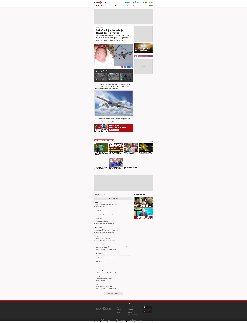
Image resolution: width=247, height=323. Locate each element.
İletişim (118, 314)
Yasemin (142, 320)
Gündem (103, 5)
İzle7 (132, 320)
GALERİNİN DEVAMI (127, 71)
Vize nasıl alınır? (131, 312)
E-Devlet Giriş (130, 311)
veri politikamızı (136, 321)
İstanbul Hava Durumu (132, 314)
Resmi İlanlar (138, 5)
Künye (118, 311)
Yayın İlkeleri (119, 309)
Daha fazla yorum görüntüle (113, 293)
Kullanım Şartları (120, 306)
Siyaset (108, 5)
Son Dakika (96, 5)
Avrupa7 (117, 320)
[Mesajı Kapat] (152, 322)
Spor (112, 5)
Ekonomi (117, 5)
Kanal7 (102, 320)
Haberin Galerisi (143, 56)
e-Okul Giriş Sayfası (132, 306)
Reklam (118, 312)
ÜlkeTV (123, 320)
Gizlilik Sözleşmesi (120, 307)
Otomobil (132, 5)
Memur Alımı (130, 307)
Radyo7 (109, 320)
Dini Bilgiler (130, 309)
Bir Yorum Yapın (113, 198)
